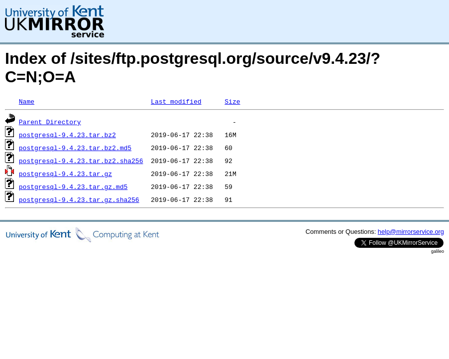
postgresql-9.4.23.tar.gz (65, 173)
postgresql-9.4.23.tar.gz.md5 (73, 186)
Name (26, 101)
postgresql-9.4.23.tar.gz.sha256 (79, 199)
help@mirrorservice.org (411, 231)
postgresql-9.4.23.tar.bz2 (67, 134)
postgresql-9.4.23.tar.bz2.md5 (75, 147)
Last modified (176, 101)
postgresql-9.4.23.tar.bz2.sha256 (81, 160)
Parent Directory (50, 121)
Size (232, 101)
